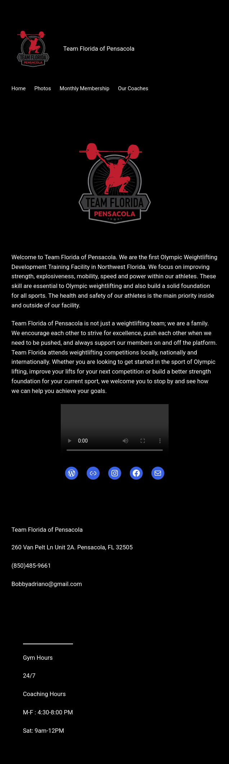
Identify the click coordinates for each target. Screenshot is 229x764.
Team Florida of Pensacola (98, 48)
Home (19, 88)
